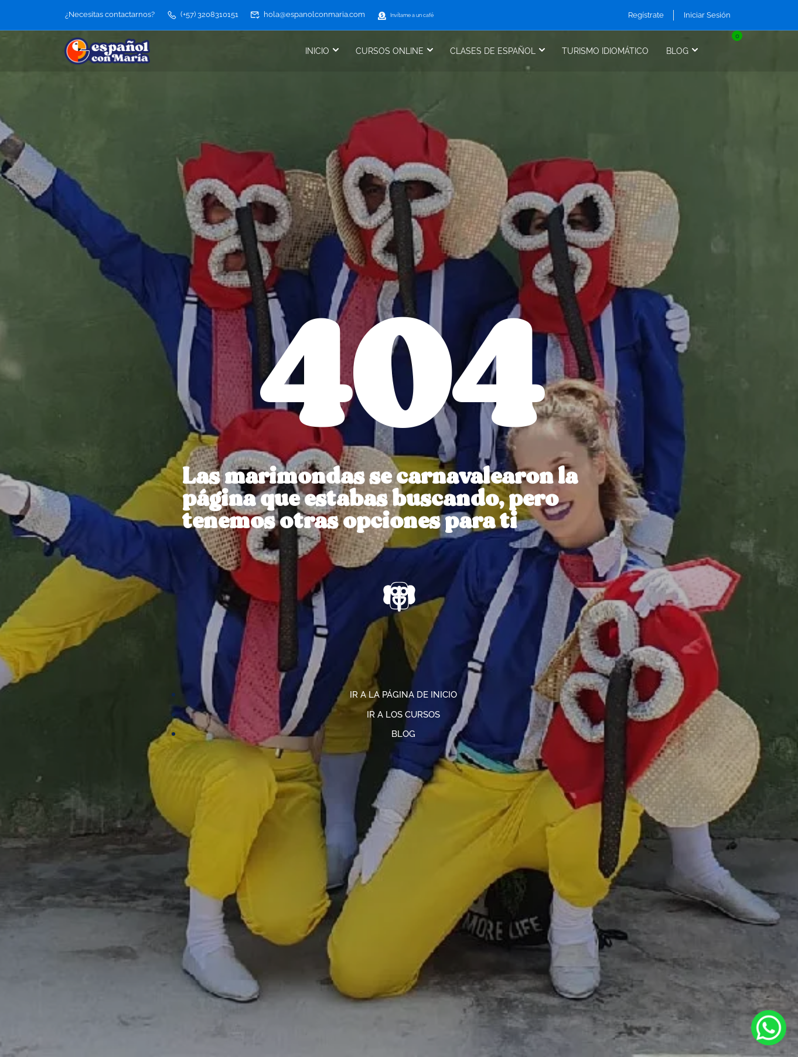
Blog (673, 50)
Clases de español (488, 50)
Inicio (313, 50)
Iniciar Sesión (707, 14)
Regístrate (642, 14)
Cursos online (386, 50)
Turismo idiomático (601, 50)
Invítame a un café (416, 14)
